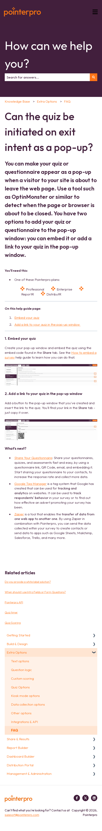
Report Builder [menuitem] (17, 748)
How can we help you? (48, 54)
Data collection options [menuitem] (28, 704)
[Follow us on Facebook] (77, 798)
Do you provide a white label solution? (28, 582)
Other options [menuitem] (21, 713)
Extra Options (47, 101)
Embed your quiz (26, 317)
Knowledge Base (17, 101)
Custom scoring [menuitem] (22, 678)
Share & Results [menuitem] (18, 739)
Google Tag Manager (30, 484)
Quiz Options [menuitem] (20, 687)
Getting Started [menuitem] (18, 635)
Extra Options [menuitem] (17, 652)
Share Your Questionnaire (33, 458)
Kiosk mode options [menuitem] (25, 696)
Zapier (19, 514)
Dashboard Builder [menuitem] (21, 756)
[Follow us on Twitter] (85, 798)
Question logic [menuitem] (21, 670)
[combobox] (47, 77)
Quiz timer (11, 612)
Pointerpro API (14, 602)
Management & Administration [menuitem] (29, 773)
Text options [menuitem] (20, 661)
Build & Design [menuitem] (17, 644)
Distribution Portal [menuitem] (20, 765)
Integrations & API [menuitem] (24, 722)
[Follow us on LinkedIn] (94, 798)
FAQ (67, 101)
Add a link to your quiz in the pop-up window (47, 324)
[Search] (93, 77)
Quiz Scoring (13, 623)
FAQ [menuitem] (14, 730)
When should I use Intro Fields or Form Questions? (35, 592)
